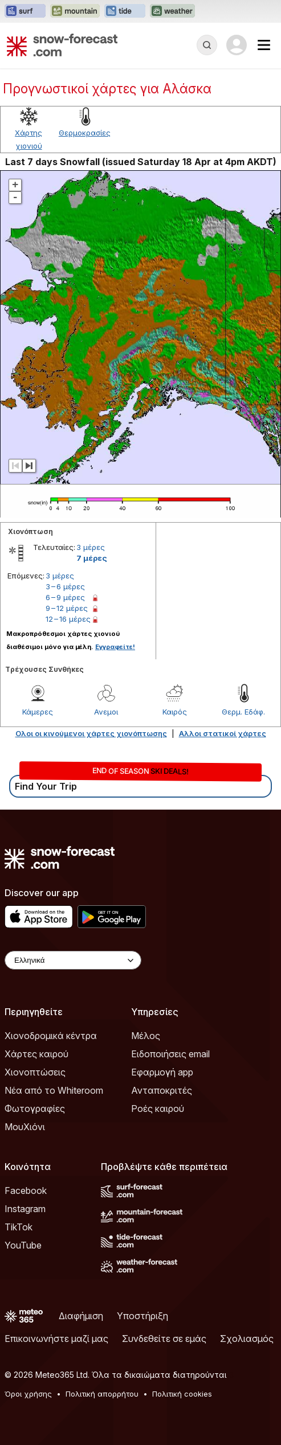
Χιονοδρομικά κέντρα (51, 1035)
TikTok (18, 1227)
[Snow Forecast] (62, 45)
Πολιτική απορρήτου (102, 1393)
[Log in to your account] (236, 45)
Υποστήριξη (142, 1315)
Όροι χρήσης (28, 1393)
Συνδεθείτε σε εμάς (164, 1338)
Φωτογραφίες (35, 1108)
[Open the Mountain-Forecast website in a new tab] (75, 11)
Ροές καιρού (157, 1108)
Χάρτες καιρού (36, 1054)
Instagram (25, 1208)
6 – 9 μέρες (65, 597)
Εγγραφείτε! (115, 647)
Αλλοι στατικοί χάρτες (222, 733)
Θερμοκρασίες (85, 132)
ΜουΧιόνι (25, 1126)
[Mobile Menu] (264, 45)
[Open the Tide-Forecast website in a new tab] (124, 11)
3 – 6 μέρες (65, 586)
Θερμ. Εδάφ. (243, 711)
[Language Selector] (73, 960)
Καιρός (174, 711)
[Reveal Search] (207, 45)
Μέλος (145, 1035)
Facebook (26, 1190)
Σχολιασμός (247, 1338)
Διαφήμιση (81, 1315)
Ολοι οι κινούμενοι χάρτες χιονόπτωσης (91, 733)
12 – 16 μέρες (68, 618)
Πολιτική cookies (182, 1393)
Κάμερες (37, 711)
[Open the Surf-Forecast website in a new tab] (25, 11)
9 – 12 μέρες (67, 608)
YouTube (23, 1245)
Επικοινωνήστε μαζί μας (56, 1338)
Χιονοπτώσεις (35, 1072)
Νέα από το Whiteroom (54, 1090)
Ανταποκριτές (161, 1090)
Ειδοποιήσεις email (170, 1054)
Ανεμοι (106, 711)
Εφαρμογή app (162, 1072)
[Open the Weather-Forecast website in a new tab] (172, 11)
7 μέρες (91, 558)
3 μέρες (90, 547)
